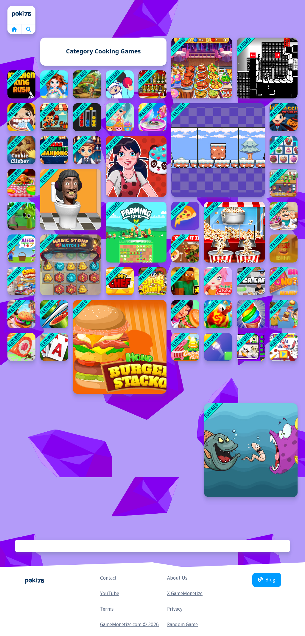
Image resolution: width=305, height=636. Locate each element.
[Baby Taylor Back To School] (54, 84)
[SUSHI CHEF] (21, 347)
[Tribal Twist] (87, 84)
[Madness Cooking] (21, 281)
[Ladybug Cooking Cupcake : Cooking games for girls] (136, 166)
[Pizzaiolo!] (185, 216)
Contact (108, 578)
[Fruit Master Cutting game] (54, 314)
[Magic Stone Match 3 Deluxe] (70, 264)
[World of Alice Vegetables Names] (21, 248)
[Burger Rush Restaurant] (284, 248)
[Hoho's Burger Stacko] (119, 347)
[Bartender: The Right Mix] (152, 84)
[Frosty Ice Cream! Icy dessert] (251, 314)
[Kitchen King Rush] (21, 84)
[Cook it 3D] (185, 248)
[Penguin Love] (218, 150)
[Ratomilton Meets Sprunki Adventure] (21, 216)
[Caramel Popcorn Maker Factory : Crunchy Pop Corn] (234, 232)
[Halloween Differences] (284, 117)
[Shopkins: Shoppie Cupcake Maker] (120, 117)
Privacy (175, 609)
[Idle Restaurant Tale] (284, 183)
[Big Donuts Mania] (284, 281)
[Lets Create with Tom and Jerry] (284, 347)
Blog (266, 580)
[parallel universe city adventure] (267, 68)
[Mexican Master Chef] (185, 314)
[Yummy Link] (284, 150)
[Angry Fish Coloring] (251, 450)
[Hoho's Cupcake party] (185, 347)
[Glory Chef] (120, 281)
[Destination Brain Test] (218, 347)
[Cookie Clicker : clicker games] (21, 150)
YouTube (109, 593)
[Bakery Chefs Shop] (284, 216)
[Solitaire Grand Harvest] (54, 347)
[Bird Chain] (152, 281)
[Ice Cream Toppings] (54, 117)
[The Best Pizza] (218, 281)
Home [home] (21, 15)
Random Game (182, 624)
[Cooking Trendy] (201, 68)
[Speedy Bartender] (87, 150)
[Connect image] (120, 84)
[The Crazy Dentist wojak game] (21, 117)
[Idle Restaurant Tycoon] (21, 314)
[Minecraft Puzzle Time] (185, 281)
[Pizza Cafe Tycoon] (251, 281)
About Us (177, 578)
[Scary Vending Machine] (251, 347)
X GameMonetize (185, 593)
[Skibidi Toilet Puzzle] (70, 199)
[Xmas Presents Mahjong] (54, 150)
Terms (106, 609)
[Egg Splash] (218, 314)
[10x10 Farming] (136, 232)
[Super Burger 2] (284, 314)
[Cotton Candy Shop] (152, 117)
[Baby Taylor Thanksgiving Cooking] (21, 183)
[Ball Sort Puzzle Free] (87, 117)
